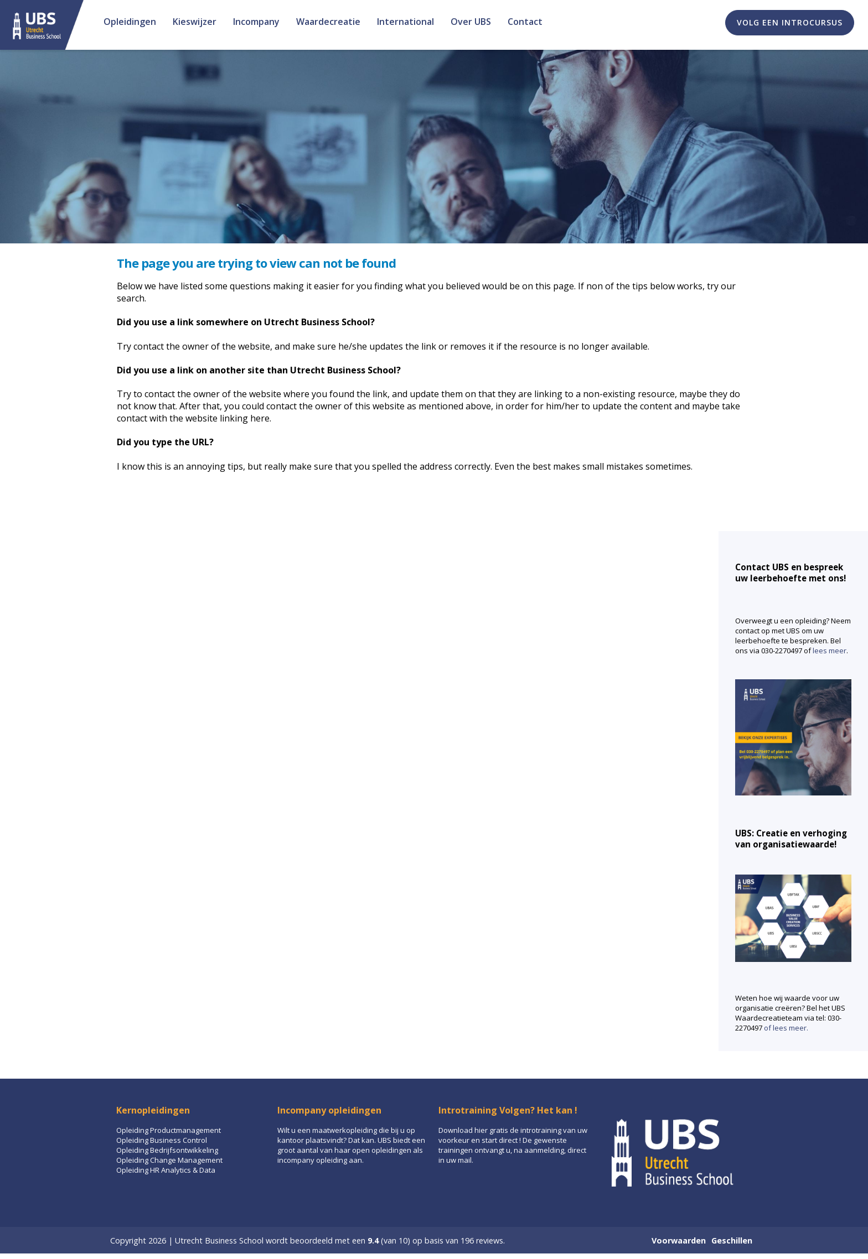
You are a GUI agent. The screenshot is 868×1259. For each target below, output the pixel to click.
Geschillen (731, 1240)
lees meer (829, 650)
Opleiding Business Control (161, 1140)
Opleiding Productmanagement (168, 1130)
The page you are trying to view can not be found (256, 262)
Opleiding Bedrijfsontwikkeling (167, 1150)
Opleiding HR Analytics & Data (165, 1170)
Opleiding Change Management (169, 1160)
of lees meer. (786, 1028)
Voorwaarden (679, 1240)
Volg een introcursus (790, 22)
